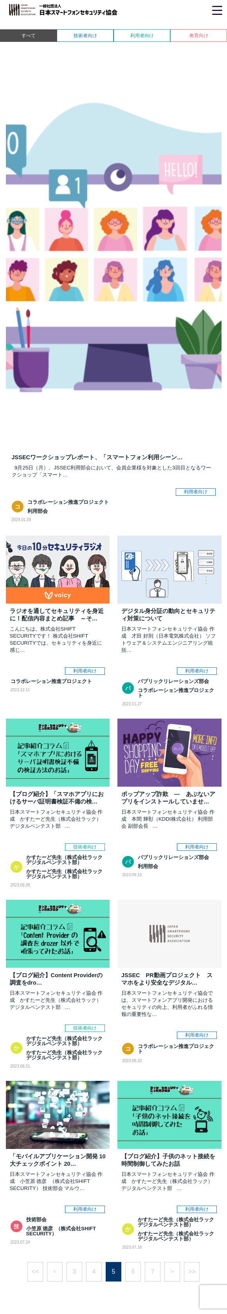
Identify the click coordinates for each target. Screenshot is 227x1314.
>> (192, 1271)
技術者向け (85, 35)
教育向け (198, 35)
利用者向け (142, 35)
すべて (29, 35)
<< (35, 1271)
